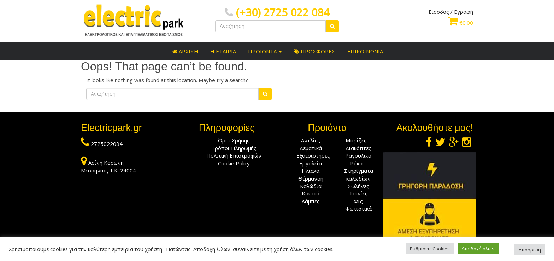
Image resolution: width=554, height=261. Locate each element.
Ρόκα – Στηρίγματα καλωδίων (358, 171)
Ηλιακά (310, 170)
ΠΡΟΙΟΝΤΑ (264, 51)
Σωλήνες (358, 185)
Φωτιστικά (358, 208)
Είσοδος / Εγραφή (451, 11)
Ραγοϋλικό (358, 155)
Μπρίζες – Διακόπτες (358, 144)
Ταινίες (358, 193)
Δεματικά (311, 148)
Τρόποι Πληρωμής (234, 148)
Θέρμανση (310, 178)
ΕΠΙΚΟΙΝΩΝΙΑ (364, 51)
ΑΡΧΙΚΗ (184, 51)
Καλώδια (311, 185)
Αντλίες (310, 140)
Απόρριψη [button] (530, 249)
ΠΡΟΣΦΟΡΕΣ (313, 51)
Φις (358, 201)
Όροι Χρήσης (234, 140)
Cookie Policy (234, 163)
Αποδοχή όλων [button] (478, 248)
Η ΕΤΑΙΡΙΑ (222, 51)
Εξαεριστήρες (313, 155)
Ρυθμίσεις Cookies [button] (430, 248)
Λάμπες (311, 201)
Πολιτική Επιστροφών (233, 155)
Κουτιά (310, 193)
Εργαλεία (310, 163)
